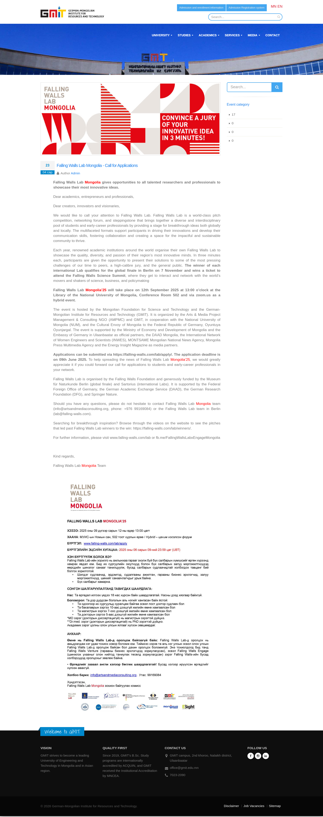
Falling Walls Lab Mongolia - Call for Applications (97, 166)
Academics (208, 36)
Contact (272, 36)
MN (273, 6)
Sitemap (275, 807)
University (161, 36)
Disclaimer (231, 807)
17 (233, 115)
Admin (75, 174)
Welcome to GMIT (62, 732)
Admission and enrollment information (188, 8)
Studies (184, 36)
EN (279, 6)
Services (232, 36)
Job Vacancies (253, 807)
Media (252, 36)
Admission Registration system (242, 8)
